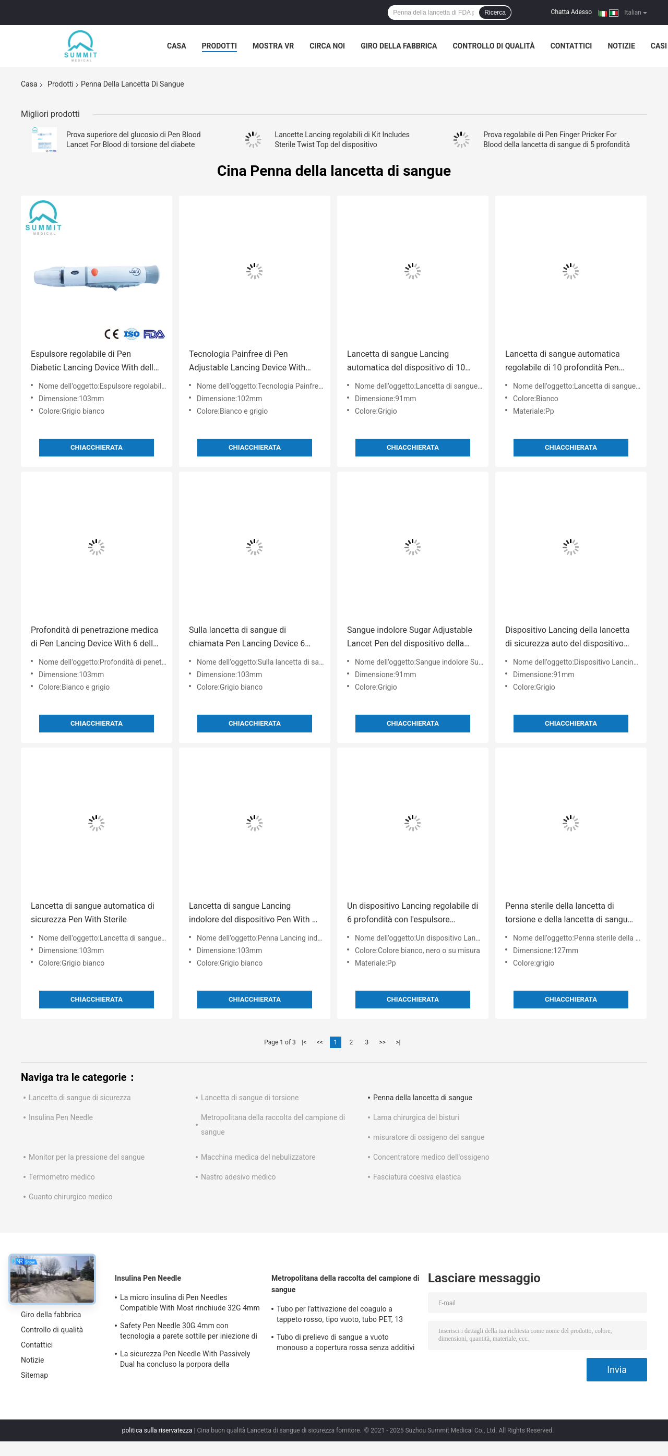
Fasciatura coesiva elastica (417, 1177)
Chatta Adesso (571, 12)
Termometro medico (62, 1177)
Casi (659, 46)
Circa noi (327, 46)
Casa (176, 46)
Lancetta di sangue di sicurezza (80, 1097)
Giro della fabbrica (399, 46)
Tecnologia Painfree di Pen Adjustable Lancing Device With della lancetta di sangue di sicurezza (247, 362)
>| (398, 1042)
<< (320, 1042)
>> (382, 1042)
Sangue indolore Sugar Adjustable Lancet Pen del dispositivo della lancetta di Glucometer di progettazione (409, 638)
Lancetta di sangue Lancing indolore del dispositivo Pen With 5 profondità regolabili (253, 913)
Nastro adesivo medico (238, 1177)
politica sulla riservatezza (157, 1430)
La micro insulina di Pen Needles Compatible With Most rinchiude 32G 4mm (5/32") (190, 1304)
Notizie (621, 46)
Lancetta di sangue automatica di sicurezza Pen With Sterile (92, 912)
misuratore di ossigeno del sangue (429, 1137)
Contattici (571, 46)
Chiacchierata (96, 447)
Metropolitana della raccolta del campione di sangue (345, 1284)
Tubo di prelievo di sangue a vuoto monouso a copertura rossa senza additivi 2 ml (346, 1344)
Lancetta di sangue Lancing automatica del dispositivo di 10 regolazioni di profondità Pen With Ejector (409, 362)
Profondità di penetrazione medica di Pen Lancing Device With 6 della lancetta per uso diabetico (94, 638)
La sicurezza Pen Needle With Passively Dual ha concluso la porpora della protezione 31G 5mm (185, 1360)
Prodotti (219, 46)
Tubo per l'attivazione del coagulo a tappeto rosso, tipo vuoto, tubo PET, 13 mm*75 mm (340, 1316)
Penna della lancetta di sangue (422, 1097)
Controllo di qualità (493, 46)
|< (304, 1042)
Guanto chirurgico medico (70, 1197)
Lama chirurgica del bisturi (416, 1117)
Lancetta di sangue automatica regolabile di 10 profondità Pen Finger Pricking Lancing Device (562, 362)
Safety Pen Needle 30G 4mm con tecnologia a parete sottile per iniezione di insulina (188, 1332)
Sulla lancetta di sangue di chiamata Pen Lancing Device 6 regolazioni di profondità (247, 638)
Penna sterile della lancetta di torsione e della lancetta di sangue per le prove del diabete (568, 913)
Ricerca (495, 12)
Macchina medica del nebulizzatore (258, 1157)
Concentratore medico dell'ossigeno (431, 1157)
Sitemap (34, 1375)
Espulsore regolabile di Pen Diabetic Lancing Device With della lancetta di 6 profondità (94, 362)
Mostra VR (273, 46)
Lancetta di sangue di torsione (250, 1097)
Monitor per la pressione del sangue (87, 1157)
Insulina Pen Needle (61, 1117)
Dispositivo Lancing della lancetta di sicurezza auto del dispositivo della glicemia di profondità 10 (567, 638)
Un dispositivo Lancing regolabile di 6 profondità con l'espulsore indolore (412, 913)
